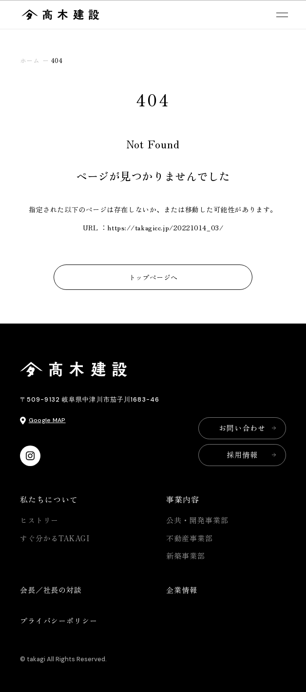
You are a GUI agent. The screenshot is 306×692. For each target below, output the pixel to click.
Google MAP (47, 420)
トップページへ (153, 277)
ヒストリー (39, 520)
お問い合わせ (242, 428)
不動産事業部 (189, 538)
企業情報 (181, 590)
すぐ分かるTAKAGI (55, 538)
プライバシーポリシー (58, 620)
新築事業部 (185, 555)
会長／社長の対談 (51, 590)
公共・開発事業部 (197, 520)
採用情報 (242, 454)
